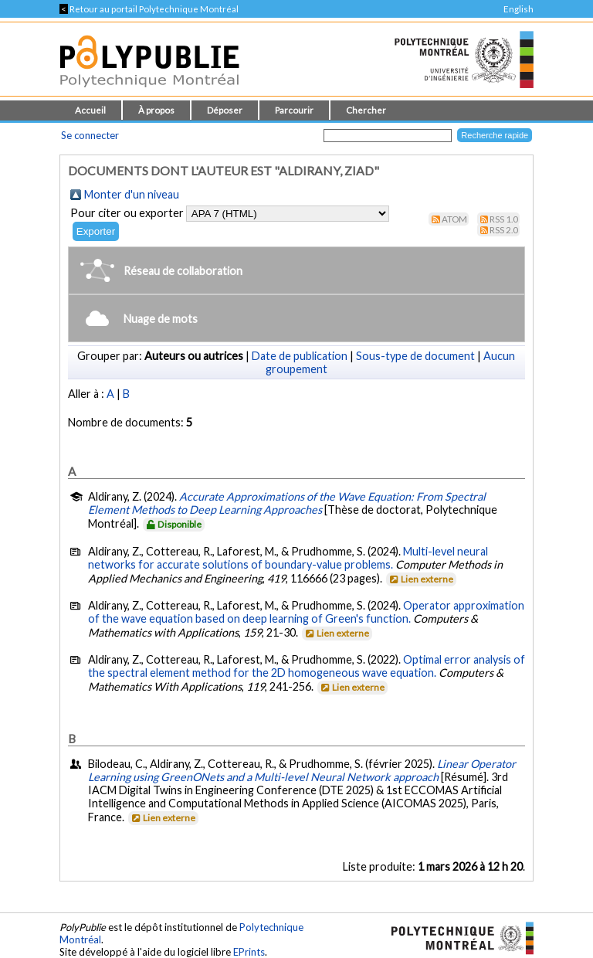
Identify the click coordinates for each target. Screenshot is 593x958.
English (518, 9)
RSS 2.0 (504, 230)
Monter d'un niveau (131, 194)
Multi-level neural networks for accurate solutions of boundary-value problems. (288, 558)
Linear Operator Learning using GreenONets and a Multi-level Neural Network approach (302, 770)
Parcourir (294, 110)
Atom (454, 219)
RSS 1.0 (504, 219)
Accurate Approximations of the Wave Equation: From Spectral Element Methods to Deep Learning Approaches (287, 503)
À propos (156, 110)
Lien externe (420, 579)
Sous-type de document (415, 355)
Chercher (366, 110)
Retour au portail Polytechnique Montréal (149, 9)
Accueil (90, 110)
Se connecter (90, 135)
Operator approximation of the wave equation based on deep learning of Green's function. (306, 612)
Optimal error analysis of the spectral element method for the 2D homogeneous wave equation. (306, 666)
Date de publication (299, 355)
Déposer (224, 110)
